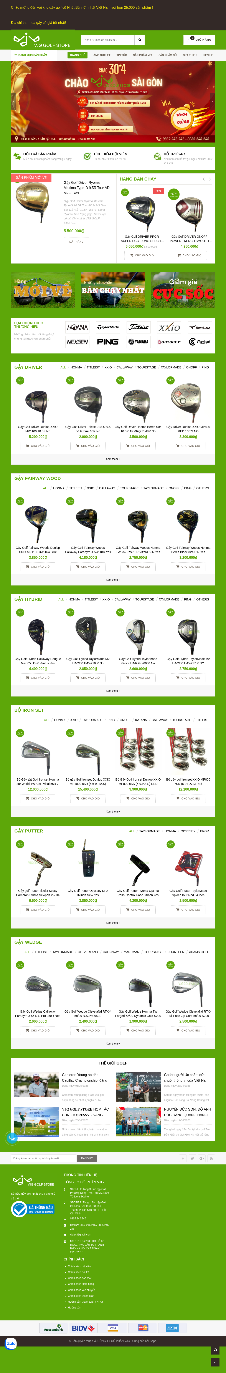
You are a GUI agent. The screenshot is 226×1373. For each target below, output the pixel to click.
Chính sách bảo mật (79, 1278)
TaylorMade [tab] (171, 367)
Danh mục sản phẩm (31, 55)
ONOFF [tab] (191, 367)
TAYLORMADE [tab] (92, 720)
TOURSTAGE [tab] (182, 720)
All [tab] (45, 488)
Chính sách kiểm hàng (81, 1283)
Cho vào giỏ (142, 255)
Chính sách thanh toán (81, 1295)
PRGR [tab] (204, 831)
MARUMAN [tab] (131, 952)
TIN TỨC (122, 55)
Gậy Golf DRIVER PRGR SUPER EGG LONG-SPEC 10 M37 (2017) (142, 241)
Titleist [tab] (93, 367)
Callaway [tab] (125, 367)
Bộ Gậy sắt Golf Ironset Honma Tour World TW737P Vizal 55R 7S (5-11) (38, 784)
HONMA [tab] (76, 367)
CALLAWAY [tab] (160, 720)
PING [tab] (187, 488)
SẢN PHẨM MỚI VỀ (31, 177)
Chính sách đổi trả (78, 1272)
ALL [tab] (63, 367)
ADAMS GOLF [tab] (199, 952)
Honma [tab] (170, 831)
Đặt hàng (76, 241)
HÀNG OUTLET (101, 55)
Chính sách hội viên (79, 1266)
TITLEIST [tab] (202, 720)
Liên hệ (208, 55)
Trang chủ (77, 55)
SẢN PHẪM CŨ (167, 55)
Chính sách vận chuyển (81, 1290)
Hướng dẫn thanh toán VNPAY (85, 1301)
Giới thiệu (189, 55)
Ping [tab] (205, 367)
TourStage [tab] (146, 367)
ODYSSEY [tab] (188, 831)
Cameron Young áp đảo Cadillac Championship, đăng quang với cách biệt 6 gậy (84, 1080)
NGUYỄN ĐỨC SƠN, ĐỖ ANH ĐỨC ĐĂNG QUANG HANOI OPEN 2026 (187, 1115)
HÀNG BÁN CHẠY (138, 179)
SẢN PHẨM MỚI (142, 55)
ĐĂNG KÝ (87, 1158)
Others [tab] (202, 488)
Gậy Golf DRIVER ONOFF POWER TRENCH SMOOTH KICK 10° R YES (190, 241)
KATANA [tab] (141, 720)
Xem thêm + (113, 579)
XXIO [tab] (108, 367)
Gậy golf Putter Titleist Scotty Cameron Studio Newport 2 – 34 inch (38, 895)
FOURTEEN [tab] (176, 952)
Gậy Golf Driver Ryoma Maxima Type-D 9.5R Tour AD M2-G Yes (87, 188)
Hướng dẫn (74, 1307)
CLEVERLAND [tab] (88, 952)
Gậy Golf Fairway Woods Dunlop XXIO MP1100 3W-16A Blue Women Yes (38, 552)
